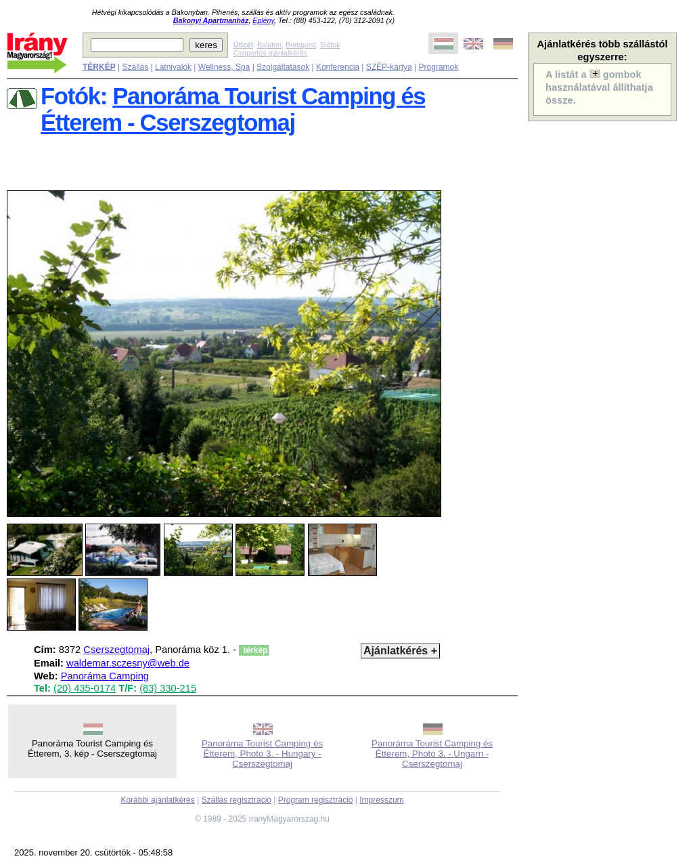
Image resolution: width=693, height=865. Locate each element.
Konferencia (337, 67)
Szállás (135, 67)
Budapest (301, 45)
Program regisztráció (315, 800)
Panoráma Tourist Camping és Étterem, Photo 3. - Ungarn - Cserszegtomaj (432, 753)
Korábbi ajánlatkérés (157, 800)
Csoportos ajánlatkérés (270, 53)
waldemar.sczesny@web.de (127, 663)
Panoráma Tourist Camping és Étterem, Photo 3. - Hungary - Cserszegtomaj (262, 753)
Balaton (269, 45)
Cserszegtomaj (116, 649)
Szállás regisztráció (236, 800)
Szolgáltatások (282, 67)
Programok (439, 67)
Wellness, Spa (224, 67)
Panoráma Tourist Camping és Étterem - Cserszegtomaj (233, 109)
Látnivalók (173, 67)
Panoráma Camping (105, 676)
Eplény (263, 20)
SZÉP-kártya (389, 67)
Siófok (330, 45)
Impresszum (381, 800)
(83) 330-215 (167, 688)
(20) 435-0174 (84, 688)
